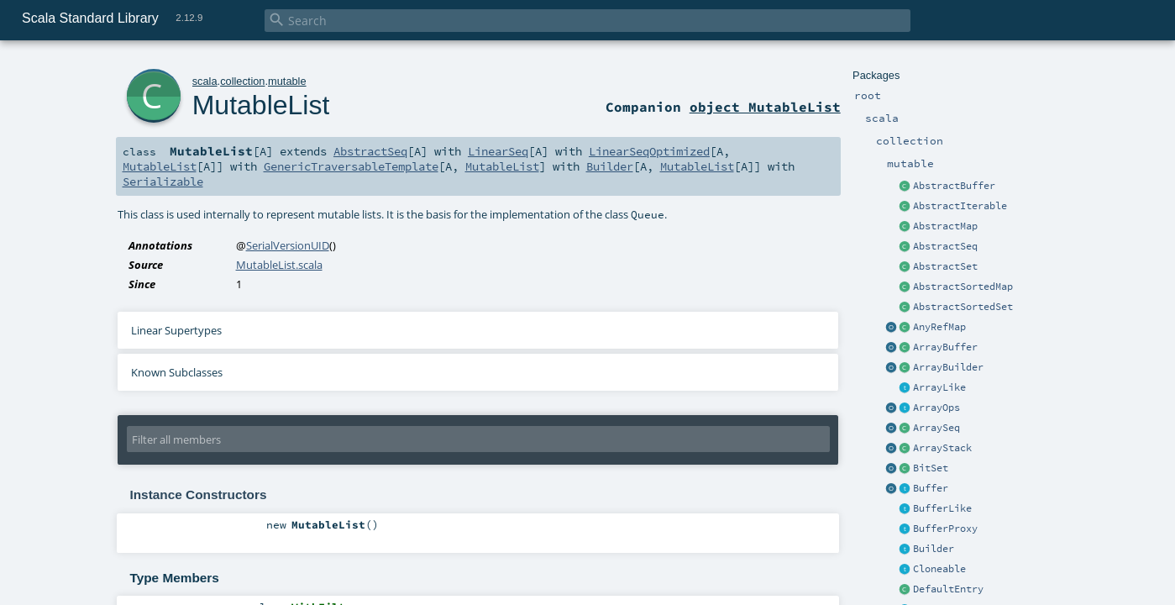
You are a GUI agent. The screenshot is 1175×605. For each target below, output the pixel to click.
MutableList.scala (279, 264)
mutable (287, 81)
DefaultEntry (948, 589)
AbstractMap (945, 226)
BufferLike (942, 508)
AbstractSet (945, 266)
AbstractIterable (960, 206)
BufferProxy (945, 528)
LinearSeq (498, 151)
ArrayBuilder (948, 367)
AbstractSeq (945, 246)
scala (205, 81)
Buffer (930, 488)
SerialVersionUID (287, 245)
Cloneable (939, 569)
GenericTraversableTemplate (351, 166)
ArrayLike (939, 387)
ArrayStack (942, 448)
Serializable (163, 181)
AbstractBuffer (954, 186)
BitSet (930, 468)
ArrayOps (936, 407)
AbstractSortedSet (963, 307)
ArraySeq (936, 428)
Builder (933, 549)
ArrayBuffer (945, 347)
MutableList (261, 105)
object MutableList (765, 106)
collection (242, 81)
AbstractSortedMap (963, 286)
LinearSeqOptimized (649, 151)
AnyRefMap (939, 327)
